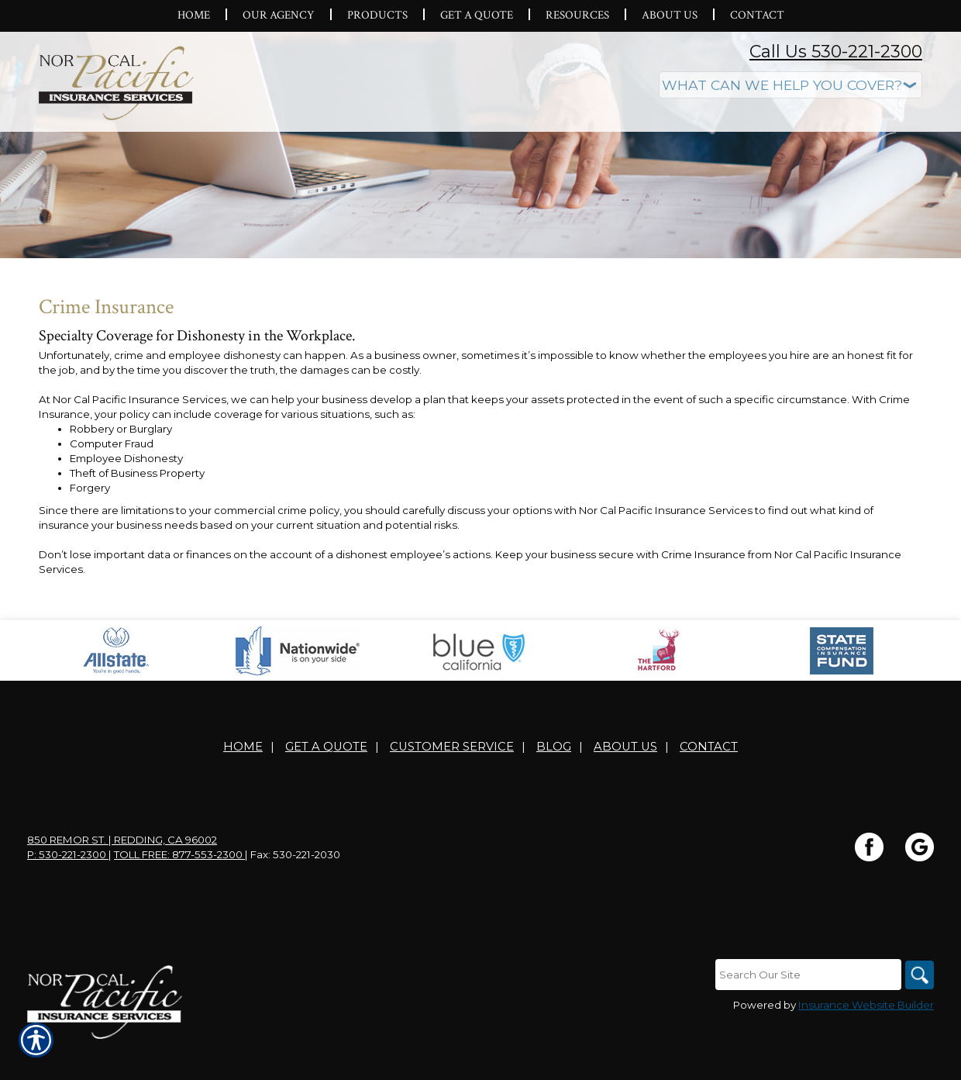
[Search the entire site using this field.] (806, 1009)
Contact (709, 781)
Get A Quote (326, 781)
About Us (625, 781)
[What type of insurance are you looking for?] (790, 84)
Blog (553, 781)
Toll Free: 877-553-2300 (179, 889)
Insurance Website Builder (866, 1039)
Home (243, 781)
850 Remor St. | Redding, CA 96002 (122, 874)
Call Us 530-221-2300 (835, 51)
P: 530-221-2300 (67, 889)
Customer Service (452, 781)
